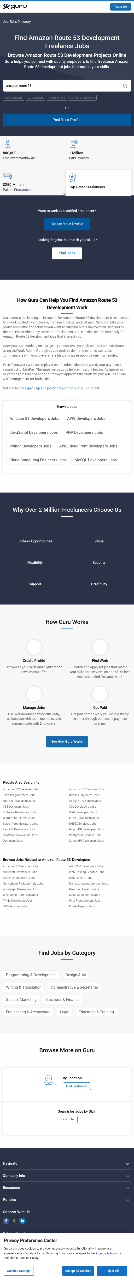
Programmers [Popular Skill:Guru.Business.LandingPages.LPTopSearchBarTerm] (57, 97)
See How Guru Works (67, 741)
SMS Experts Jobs (80, 878)
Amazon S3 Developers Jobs (34, 418)
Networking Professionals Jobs (23, 883)
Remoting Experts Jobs (84, 889)
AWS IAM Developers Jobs (86, 866)
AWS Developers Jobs (86, 418)
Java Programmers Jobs (19, 795)
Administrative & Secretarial (74, 987)
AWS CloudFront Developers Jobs (88, 446)
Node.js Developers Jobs (19, 801)
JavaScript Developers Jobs (34, 432)
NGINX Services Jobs (82, 823)
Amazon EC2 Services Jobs (20, 789)
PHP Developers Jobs (84, 432)
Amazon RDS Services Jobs (87, 789)
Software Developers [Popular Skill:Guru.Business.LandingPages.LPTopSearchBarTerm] (82, 97)
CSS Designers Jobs (16, 806)
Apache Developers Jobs (85, 801)
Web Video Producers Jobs (20, 895)
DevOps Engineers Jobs (84, 795)
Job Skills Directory (17, 21)
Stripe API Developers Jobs (86, 840)
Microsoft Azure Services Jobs (88, 883)
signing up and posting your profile (50, 388)
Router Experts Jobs (82, 906)
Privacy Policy (105, 1253)
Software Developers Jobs (19, 812)
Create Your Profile (67, 224)
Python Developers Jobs (30, 446)
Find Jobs (67, 253)
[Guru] (15, 6)
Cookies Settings (18, 1271)
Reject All (112, 1271)
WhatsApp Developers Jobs (21, 889)
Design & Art (75, 975)
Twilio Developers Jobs (18, 900)
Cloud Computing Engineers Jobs (38, 460)
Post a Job (121, 6)
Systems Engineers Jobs (19, 878)
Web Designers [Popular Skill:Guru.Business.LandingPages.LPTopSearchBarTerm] (14, 97)
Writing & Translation (23, 987)
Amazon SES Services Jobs (20, 866)
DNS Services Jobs (15, 906)
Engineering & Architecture (28, 1012)
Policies (9, 1200)
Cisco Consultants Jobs (84, 895)
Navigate (10, 1163)
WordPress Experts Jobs (19, 818)
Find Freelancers (76, 1086)
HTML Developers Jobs (84, 818)
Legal (64, 1012)
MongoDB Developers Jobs (86, 829)
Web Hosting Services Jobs (86, 872)
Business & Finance (62, 999)
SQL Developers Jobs (82, 806)
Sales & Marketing (21, 999)
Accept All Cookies (78, 1271)
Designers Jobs (13, 840)
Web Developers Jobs (83, 812)
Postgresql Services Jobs (85, 835)
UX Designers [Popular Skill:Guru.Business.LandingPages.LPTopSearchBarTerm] (36, 97)
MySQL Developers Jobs (96, 460)
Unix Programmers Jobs (85, 900)
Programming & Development (31, 975)
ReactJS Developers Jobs (19, 829)
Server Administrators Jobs (20, 823)
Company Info (14, 1176)
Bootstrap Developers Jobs (20, 835)
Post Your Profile (67, 119)
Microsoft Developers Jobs (20, 872)
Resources (11, 1188)
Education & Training (96, 1012)
